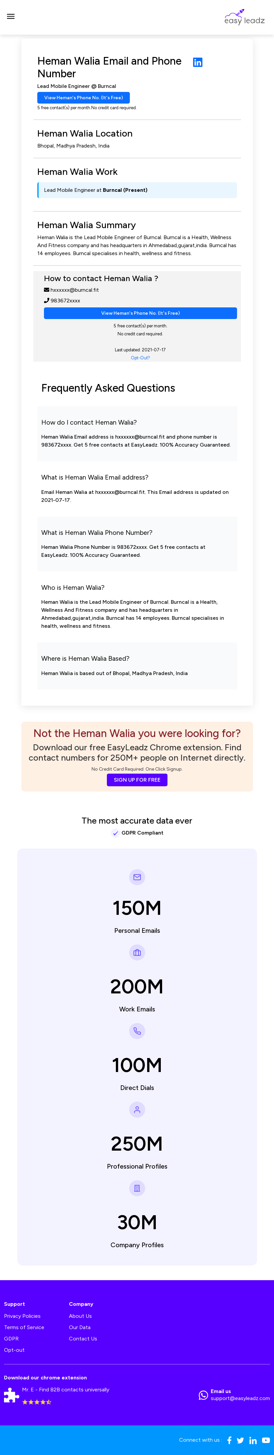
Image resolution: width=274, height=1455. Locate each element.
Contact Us (83, 1338)
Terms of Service (24, 1327)
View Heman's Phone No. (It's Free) (83, 98)
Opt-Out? (140, 357)
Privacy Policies (22, 1316)
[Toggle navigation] (10, 17)
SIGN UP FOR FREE (137, 780)
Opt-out (14, 1350)
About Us (80, 1316)
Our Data (80, 1327)
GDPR (11, 1338)
